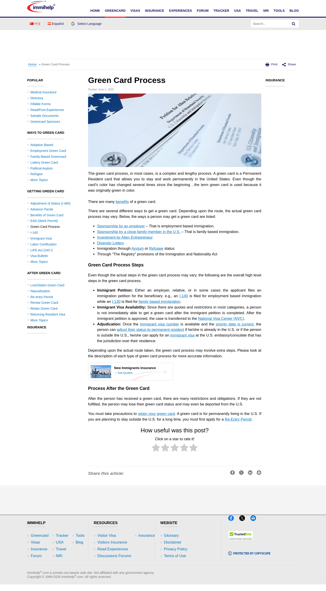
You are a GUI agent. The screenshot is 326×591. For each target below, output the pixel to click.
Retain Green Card (44, 308)
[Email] (255, 522)
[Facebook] (233, 522)
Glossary (171, 535)
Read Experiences (112, 549)
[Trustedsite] (240, 542)
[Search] (293, 24)
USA (237, 10)
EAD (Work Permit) (44, 221)
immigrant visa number (159, 324)
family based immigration (159, 301)
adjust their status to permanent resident (150, 329)
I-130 (116, 301)
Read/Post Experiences (47, 110)
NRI (266, 10)
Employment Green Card (48, 151)
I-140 (183, 296)
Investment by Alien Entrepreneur (125, 237)
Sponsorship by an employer (121, 226)
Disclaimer (173, 542)
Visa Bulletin (39, 256)
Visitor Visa (106, 535)
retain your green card (156, 414)
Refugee (156, 248)
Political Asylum (41, 168)
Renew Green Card (44, 302)
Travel (252, 10)
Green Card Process (55, 64)
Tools (279, 10)
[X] (244, 522)
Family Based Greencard (48, 156)
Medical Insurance (43, 92)
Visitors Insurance (112, 542)
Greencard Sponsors (45, 121)
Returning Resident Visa (47, 314)
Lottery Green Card (44, 162)
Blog (294, 10)
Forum (203, 10)
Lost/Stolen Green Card (47, 285)
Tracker (221, 10)
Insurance (154, 10)
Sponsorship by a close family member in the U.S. (138, 232)
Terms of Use (175, 556)
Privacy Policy (175, 549)
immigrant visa (182, 335)
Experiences (180, 10)
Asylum (137, 248)
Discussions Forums (114, 556)
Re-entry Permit (41, 297)
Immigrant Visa (41, 238)
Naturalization (40, 291)
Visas (135, 10)
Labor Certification (43, 244)
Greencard (115, 10)
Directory (36, 98)
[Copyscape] (249, 557)
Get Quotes (125, 373)
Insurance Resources (115, 563)
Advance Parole (41, 209)
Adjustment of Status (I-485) (50, 203)
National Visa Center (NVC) (221, 318)
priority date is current (234, 324)
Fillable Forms (40, 104)
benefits (122, 202)
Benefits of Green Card (46, 215)
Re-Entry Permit (238, 419)
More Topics (39, 180)
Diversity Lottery (110, 243)
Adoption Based (41, 145)
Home (95, 10)
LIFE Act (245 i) (41, 250)
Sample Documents (44, 116)
